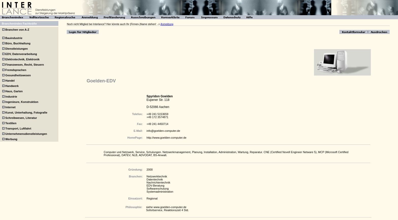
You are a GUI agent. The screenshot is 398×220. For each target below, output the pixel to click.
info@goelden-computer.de (163, 130)
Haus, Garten (14, 91)
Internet (10, 107)
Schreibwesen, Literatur (21, 117)
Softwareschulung (157, 188)
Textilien (10, 123)
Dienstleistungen (16, 48)
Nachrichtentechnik (158, 182)
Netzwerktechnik (156, 176)
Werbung (11, 139)
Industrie (11, 96)
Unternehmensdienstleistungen (26, 133)
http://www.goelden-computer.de (166, 137)
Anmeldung (166, 24)
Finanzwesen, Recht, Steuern (24, 64)
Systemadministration (159, 191)
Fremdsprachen (15, 69)
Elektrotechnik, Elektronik (22, 59)
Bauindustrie (13, 38)
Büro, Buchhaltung (17, 43)
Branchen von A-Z (17, 29)
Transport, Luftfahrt (18, 128)
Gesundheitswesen (18, 75)
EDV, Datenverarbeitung (21, 54)
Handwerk (12, 85)
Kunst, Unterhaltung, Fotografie (26, 112)
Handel (10, 80)
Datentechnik (154, 179)
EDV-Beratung (155, 185)
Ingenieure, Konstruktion (21, 101)
